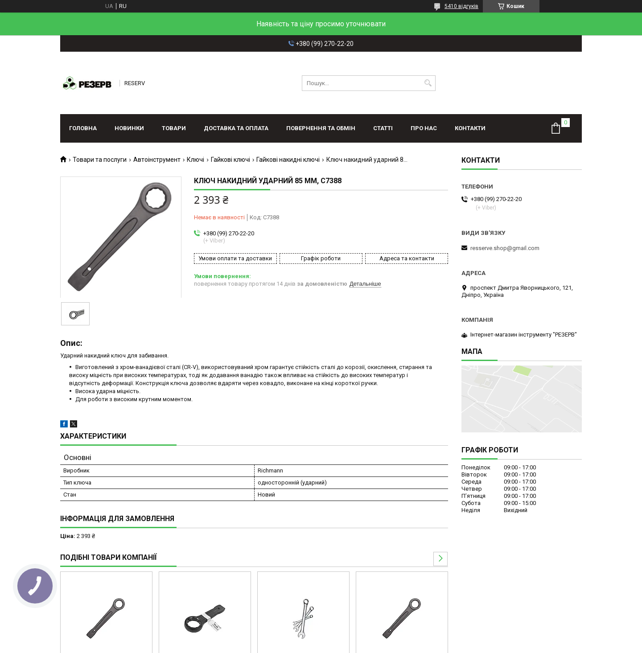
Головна (83, 128)
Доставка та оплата (236, 128)
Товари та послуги (100, 159)
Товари (174, 128)
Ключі (195, 159)
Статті (383, 128)
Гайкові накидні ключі (288, 159)
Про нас (424, 128)
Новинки (129, 128)
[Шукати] (428, 83)
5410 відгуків (461, 6)
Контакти (470, 128)
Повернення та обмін (320, 128)
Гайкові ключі (230, 159)
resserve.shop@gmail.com (504, 248)
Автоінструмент (157, 159)
